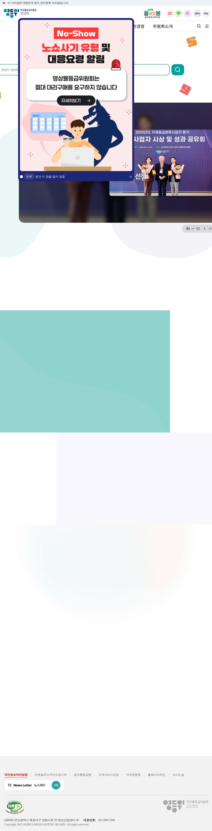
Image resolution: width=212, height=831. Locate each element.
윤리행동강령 (82, 774)
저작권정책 (133, 774)
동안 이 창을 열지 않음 (50, 176)
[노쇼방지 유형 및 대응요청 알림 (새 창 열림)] (76, 95)
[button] (193, 69)
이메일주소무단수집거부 (51, 774)
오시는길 (178, 774)
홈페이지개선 (156, 774)
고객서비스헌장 (109, 774)
